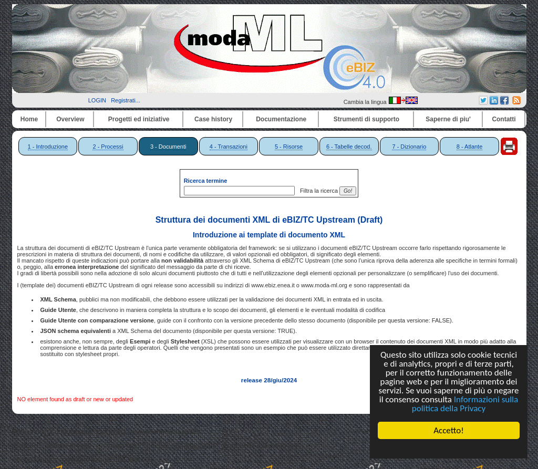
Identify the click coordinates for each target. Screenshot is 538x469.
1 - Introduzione (48, 146)
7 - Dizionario (409, 146)
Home (29, 119)
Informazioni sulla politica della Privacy (465, 404)
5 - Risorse (289, 146)
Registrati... (125, 100)
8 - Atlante (470, 146)
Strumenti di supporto (366, 119)
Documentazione (281, 119)
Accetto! (448, 430)
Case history (213, 119)
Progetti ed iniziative (139, 119)
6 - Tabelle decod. (349, 146)
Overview (70, 119)
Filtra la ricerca (317, 190)
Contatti (503, 119)
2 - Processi (107, 146)
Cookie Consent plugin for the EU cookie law (448, 448)
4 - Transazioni (228, 146)
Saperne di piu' (448, 119)
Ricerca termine (205, 181)
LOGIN (97, 100)
